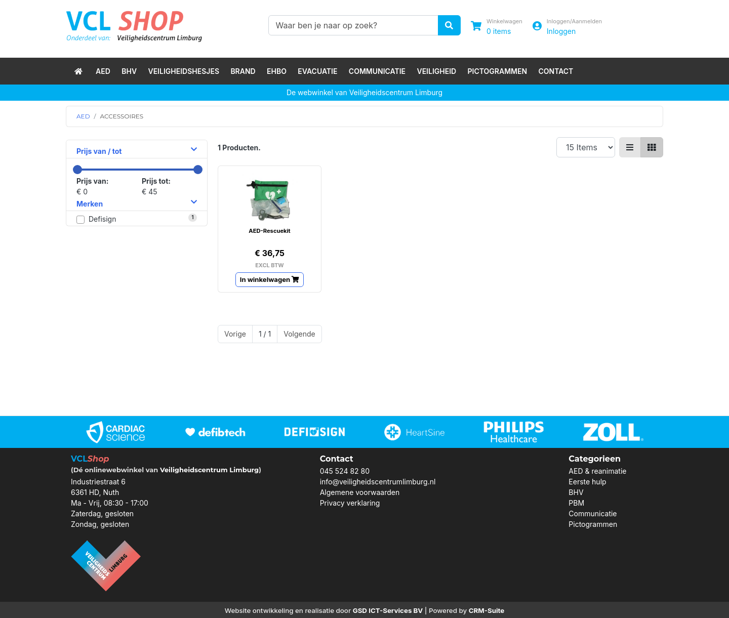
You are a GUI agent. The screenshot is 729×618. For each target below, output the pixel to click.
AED (103, 71)
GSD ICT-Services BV (388, 610)
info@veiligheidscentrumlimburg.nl (378, 481)
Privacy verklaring (350, 503)
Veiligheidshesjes (183, 71)
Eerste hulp (587, 481)
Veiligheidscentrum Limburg (209, 470)
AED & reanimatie (597, 471)
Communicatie (377, 71)
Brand (242, 71)
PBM (576, 503)
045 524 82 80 (345, 471)
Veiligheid (436, 71)
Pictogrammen (498, 71)
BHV (129, 71)
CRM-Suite (487, 610)
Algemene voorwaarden (360, 492)
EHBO (277, 71)
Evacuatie (317, 71)
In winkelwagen (270, 279)
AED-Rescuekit (269, 230)
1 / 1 (265, 333)
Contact (555, 71)
